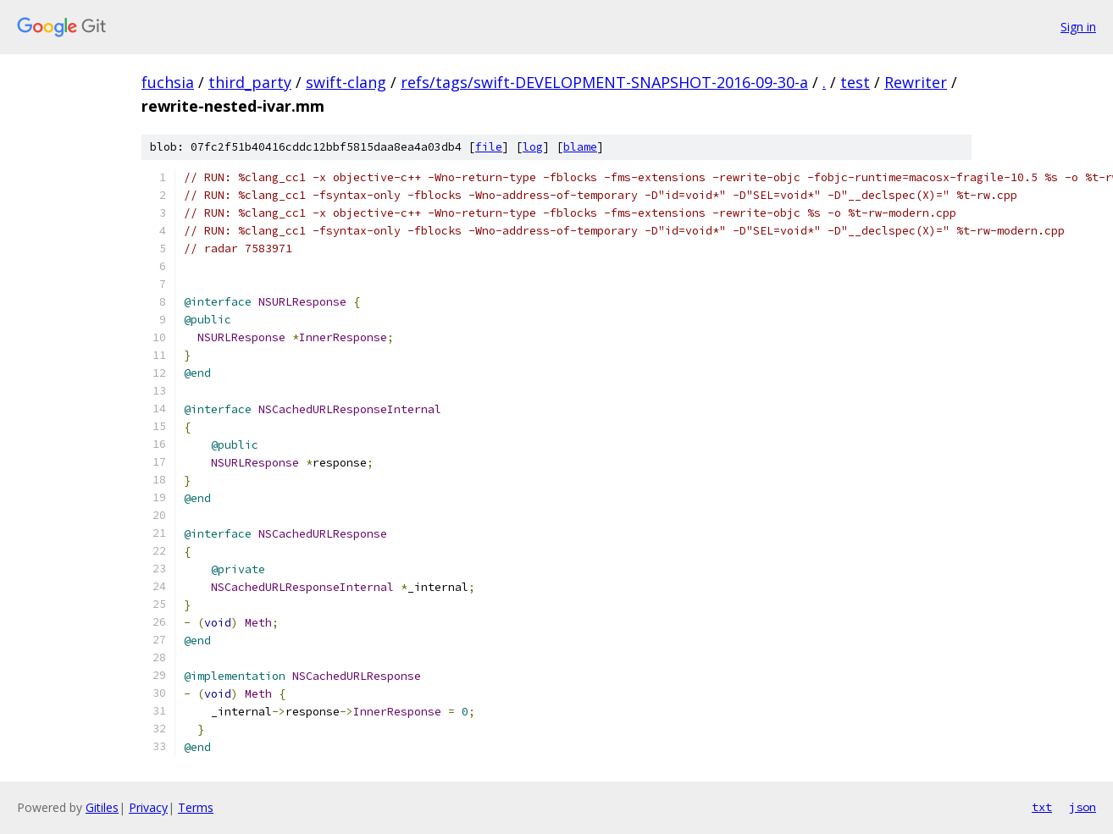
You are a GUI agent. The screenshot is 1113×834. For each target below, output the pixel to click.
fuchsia (167, 82)
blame (580, 147)
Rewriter (915, 82)
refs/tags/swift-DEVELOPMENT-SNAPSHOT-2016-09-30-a (604, 82)
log (533, 147)
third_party (249, 82)
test (855, 82)
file (488, 147)
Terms (195, 807)
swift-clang (346, 82)
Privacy (148, 807)
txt (1042, 807)
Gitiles (102, 807)
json (1082, 807)
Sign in (1078, 27)
